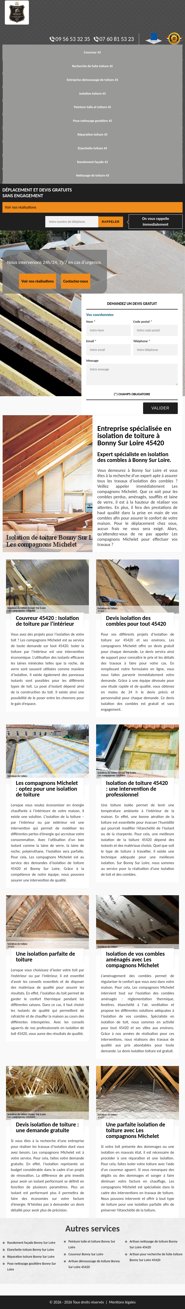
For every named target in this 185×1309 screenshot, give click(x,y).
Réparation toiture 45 (92, 134)
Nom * (90, 322)
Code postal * (142, 322)
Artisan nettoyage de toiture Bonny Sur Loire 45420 (154, 1244)
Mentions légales (122, 1302)
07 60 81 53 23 (114, 38)
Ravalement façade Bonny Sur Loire (31, 1243)
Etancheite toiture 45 (92, 148)
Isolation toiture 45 (92, 94)
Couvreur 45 (92, 52)
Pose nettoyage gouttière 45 (92, 121)
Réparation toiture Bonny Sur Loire (30, 1257)
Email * (91, 341)
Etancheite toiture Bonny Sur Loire (30, 1250)
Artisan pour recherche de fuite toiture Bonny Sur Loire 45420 (156, 1257)
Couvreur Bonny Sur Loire (85, 1254)
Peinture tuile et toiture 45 (92, 107)
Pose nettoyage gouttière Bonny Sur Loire (31, 1266)
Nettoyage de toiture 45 (92, 175)
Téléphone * (141, 341)
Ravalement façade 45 (92, 162)
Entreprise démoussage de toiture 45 (92, 80)
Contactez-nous (75, 281)
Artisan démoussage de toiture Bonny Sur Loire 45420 (94, 1264)
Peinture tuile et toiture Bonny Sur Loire (91, 1244)
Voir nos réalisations (20, 207)
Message (92, 361)
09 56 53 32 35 (70, 38)
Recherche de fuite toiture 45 (92, 66)
